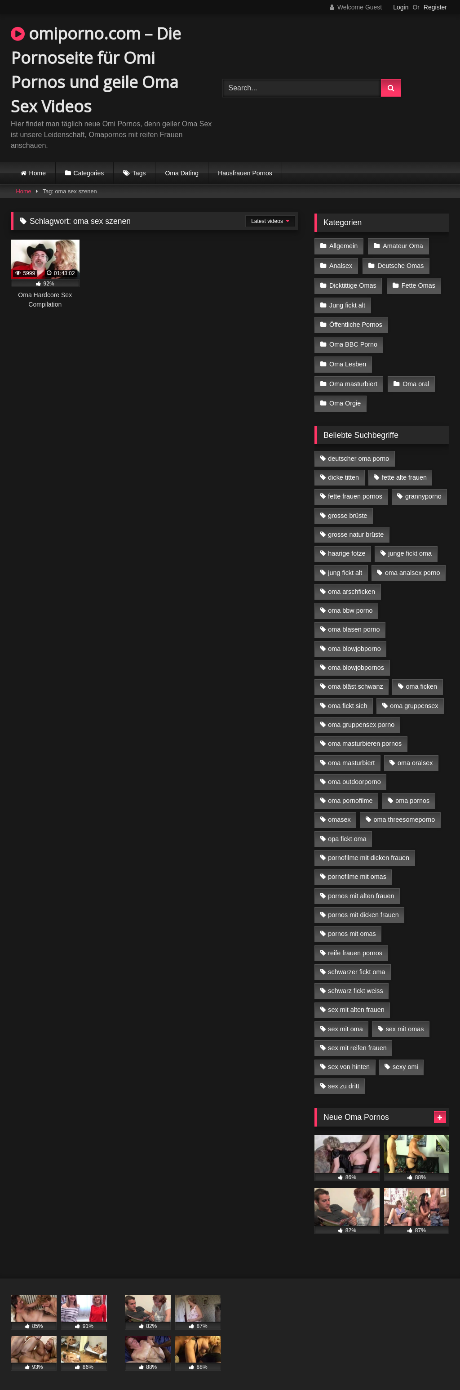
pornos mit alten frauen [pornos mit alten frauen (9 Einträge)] (361, 890)
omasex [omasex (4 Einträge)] (339, 813)
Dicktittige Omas (352, 284)
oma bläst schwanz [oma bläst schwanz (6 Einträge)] (355, 680)
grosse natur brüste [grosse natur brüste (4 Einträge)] (356, 528)
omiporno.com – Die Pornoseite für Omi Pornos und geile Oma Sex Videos (96, 69)
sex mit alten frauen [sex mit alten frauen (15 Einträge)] (356, 1003)
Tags (139, 173)
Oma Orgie (345, 397)
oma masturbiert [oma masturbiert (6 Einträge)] (351, 756)
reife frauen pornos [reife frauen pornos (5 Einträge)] (355, 946)
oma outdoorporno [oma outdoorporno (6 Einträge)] (354, 776)
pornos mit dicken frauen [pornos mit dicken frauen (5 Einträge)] (363, 909)
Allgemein (343, 245)
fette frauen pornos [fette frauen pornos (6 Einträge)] (355, 490)
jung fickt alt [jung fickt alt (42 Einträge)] (345, 566)
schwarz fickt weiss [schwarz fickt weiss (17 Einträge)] (355, 985)
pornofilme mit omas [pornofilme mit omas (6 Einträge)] (357, 870)
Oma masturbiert (353, 379)
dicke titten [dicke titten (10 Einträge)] (343, 471)
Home (37, 173)
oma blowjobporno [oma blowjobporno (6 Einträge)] (354, 642)
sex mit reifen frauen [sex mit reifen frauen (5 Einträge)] (357, 1042)
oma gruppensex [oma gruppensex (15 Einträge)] (414, 700)
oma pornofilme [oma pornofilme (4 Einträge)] (350, 794)
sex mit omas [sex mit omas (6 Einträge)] (405, 1023)
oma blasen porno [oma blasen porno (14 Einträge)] (354, 623)
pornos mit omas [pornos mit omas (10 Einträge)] (352, 927)
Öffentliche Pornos (355, 321)
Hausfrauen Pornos (245, 173)
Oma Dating (182, 173)
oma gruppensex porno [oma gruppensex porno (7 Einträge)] (361, 718)
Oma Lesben (347, 360)
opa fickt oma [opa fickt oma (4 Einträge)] (347, 833)
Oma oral (415, 379)
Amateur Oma (402, 245)
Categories (89, 173)
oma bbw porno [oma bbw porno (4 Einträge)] (350, 604)
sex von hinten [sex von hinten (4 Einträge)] (349, 1061)
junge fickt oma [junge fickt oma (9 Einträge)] (410, 547)
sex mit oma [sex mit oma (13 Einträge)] (345, 1023)
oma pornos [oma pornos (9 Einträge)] (412, 794)
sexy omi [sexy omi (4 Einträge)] (405, 1061)
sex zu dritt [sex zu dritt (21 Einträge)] (343, 1080)
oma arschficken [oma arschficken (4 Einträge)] (351, 585)
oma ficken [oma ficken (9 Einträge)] (421, 680)
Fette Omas (418, 284)
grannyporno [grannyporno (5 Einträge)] (423, 490)
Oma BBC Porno (353, 340)
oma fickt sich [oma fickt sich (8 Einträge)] (347, 700)
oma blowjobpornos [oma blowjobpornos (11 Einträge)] (356, 661)
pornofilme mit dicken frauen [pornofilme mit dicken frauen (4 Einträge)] (368, 851)
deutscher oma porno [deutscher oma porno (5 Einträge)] (358, 452)
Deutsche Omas (400, 264)
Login (400, 7)
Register (435, 7)
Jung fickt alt (347, 303)
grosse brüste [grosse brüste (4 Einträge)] (347, 509)
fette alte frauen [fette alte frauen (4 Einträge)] (404, 471)
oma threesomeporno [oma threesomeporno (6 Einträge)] (404, 813)
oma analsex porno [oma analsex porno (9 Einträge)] (412, 566)
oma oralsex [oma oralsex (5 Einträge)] (415, 756)
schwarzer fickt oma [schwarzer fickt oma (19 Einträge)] (356, 966)
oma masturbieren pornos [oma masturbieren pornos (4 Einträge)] (365, 737)
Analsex (340, 264)
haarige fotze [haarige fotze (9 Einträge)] (346, 547)
